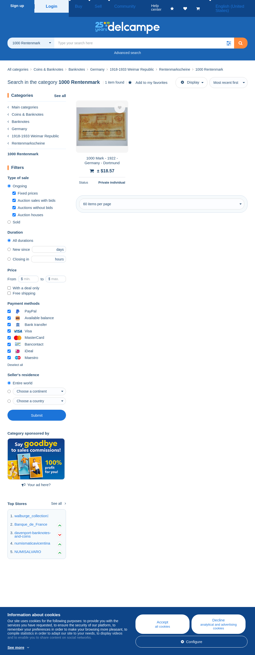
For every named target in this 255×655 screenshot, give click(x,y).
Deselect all (15, 359)
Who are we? (18, 598)
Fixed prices (25, 187)
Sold (13, 216)
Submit (37, 409)
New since (18, 244)
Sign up (17, 5)
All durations (20, 235)
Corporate (18, 604)
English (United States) (230, 5)
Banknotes (18, 116)
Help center (143, 598)
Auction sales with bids (34, 195)
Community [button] (113, 5)
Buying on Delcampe (151, 604)
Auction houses (27, 209)
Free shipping (21, 287)
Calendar (78, 604)
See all (60, 90)
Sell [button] (92, 5)
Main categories (22, 101)
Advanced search (127, 47)
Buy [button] (77, 5)
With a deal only (23, 282)
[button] (228, 37)
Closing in (18, 253)
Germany (17, 123)
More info (74, 648)
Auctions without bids (32, 202)
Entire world (19, 377)
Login (51, 5)
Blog (77, 598)
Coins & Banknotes (25, 108)
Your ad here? (36, 479)
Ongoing (17, 180)
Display (190, 76)
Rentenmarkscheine (26, 137)
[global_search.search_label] (144, 37)
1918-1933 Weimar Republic (33, 130)
